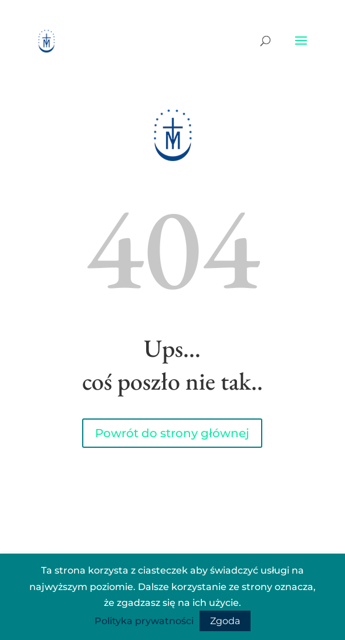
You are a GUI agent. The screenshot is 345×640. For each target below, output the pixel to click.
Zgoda (225, 620)
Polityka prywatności (144, 620)
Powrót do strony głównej (172, 433)
